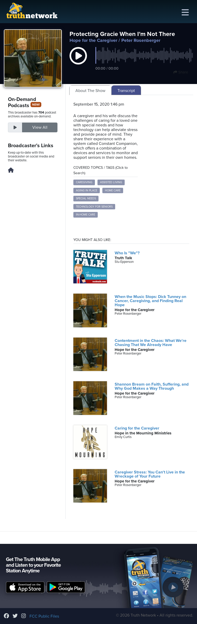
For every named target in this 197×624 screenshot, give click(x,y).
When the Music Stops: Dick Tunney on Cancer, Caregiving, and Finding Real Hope (150, 301)
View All (39, 127)
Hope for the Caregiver (93, 40)
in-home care (85, 214)
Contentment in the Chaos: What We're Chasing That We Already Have (150, 342)
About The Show (90, 90)
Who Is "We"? (127, 253)
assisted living (111, 182)
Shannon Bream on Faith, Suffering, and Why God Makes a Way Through (152, 386)
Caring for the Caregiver (137, 428)
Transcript (126, 90)
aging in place (86, 190)
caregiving (84, 182)
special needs (86, 198)
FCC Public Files (44, 616)
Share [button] (180, 72)
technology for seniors (94, 206)
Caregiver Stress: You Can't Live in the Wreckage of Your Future (150, 474)
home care (113, 190)
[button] (78, 61)
